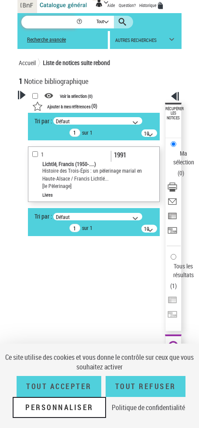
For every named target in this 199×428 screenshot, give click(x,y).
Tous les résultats (183, 270)
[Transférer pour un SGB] (172, 233)
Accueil (27, 63)
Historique (148, 5)
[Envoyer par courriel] (172, 204)
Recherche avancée (46, 39)
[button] (80, 22)
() (64, 105)
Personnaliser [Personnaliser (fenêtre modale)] (59, 407)
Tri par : (43, 121)
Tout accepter (59, 386)
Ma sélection (183, 157)
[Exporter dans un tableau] (172, 219)
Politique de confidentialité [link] (148, 407)
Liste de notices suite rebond (76, 63)
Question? (127, 5)
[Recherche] (48, 22)
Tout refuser (145, 386)
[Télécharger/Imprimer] (172, 190)
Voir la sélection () (76, 96)
